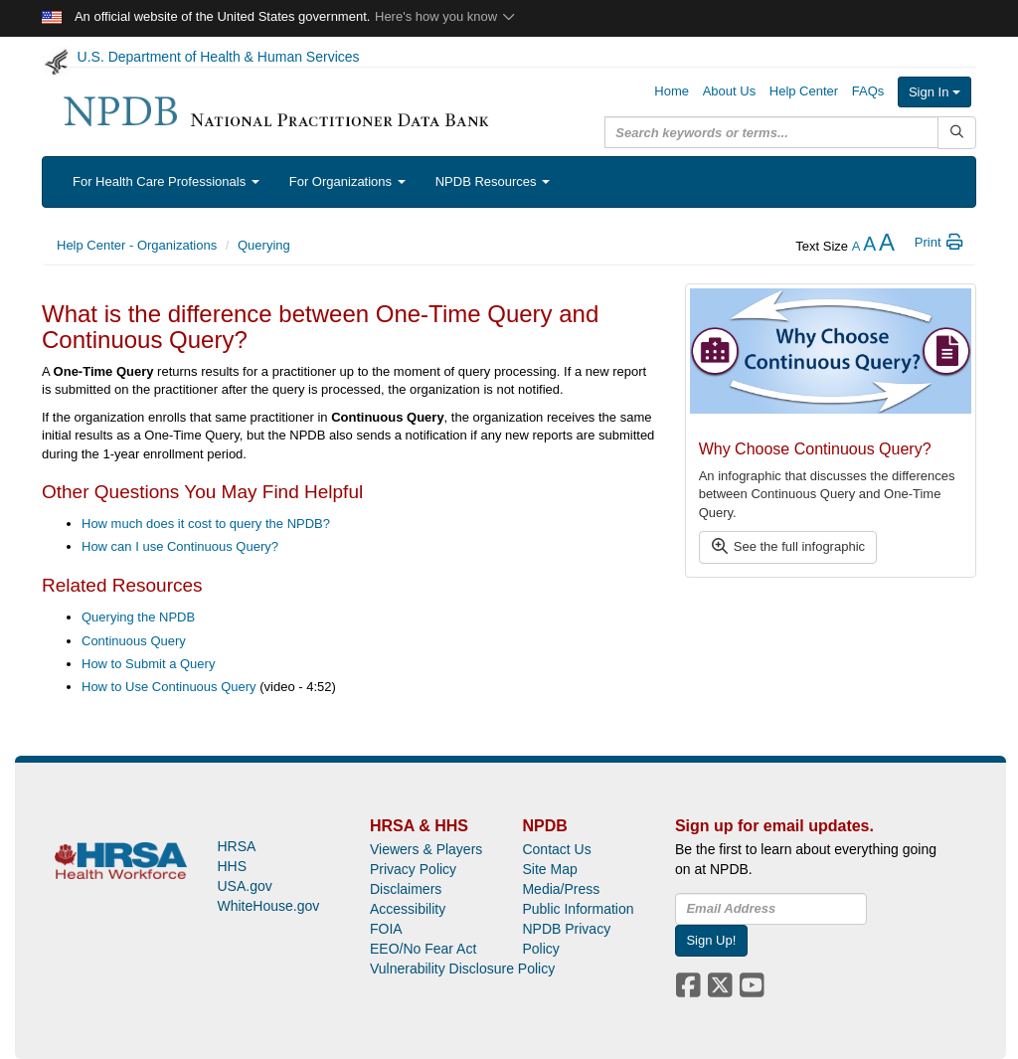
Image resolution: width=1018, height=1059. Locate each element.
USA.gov (244, 886)
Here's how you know (446, 16)
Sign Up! (711, 940)
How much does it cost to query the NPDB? (206, 523)
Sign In (934, 92)
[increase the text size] (887, 246)
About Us (729, 91)
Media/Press (560, 889)
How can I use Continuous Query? (180, 546)
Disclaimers (405, 889)
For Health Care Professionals (166, 181)
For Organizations (347, 181)
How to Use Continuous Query (169, 686)
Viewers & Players (426, 849)
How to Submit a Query (148, 663)
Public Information (577, 909)
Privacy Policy (413, 869)
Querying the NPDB (138, 617)
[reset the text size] (869, 246)
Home (671, 91)
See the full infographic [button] (787, 546)
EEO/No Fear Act (423, 949)
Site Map (549, 869)
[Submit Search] (956, 132)
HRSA (236, 846)
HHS (232, 866)
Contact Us (556, 849)
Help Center (803, 91)
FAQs (868, 91)
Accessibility (407, 909)
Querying (264, 245)
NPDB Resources (492, 181)
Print (940, 242)
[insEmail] (771, 909)
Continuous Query (134, 640)
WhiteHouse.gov (268, 906)
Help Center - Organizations (137, 245)
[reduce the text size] (856, 246)
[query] (771, 132)
